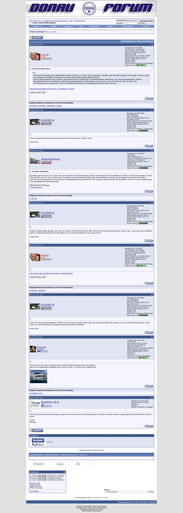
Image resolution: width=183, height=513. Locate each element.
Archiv (136, 502)
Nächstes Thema (98, 450)
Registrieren (38, 26)
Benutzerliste (94, 26)
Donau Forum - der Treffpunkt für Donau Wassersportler (50, 21)
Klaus (40, 347)
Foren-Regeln (34, 491)
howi (40, 393)
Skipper (59, 106)
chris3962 (33, 106)
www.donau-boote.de (125, 502)
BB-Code (33, 483)
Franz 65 (33, 198)
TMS (101, 509)
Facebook (49, 442)
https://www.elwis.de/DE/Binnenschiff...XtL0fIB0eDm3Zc (51, 273)
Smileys (32, 484)
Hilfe (81, 26)
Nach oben (152, 502)
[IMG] (31, 486)
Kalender (110, 26)
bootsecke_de (48, 402)
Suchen (145, 26)
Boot (71, 21)
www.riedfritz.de (36, 187)
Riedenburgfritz (49, 159)
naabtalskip (50, 106)
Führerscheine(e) (79, 21)
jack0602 (41, 106)
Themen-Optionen (127, 41)
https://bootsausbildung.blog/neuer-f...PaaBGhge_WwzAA (52, 89)
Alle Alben (53, 26)
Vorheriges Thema (85, 450)
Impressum (69, 26)
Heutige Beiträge (128, 26)
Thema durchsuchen (144, 41)
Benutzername (121, 20)
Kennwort (120, 23)
